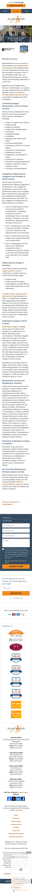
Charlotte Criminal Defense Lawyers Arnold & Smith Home (16, 19)
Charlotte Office (16, 737)
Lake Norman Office (16, 753)
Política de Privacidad (16, 834)
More (26, 11)
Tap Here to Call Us (16, 5)
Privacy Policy (14, 561)
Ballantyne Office (16, 779)
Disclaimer (16, 818)
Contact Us (6, 517)
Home (5, 11)
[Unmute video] (21, 869)
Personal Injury (23, 792)
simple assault (7, 271)
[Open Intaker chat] (14, 891)
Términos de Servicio (16, 837)
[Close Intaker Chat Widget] (30, 852)
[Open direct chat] (27, 852)
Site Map (16, 827)
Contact (16, 11)
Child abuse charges (9, 327)
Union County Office (16, 766)
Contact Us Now (16, 566)
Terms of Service (16, 824)
